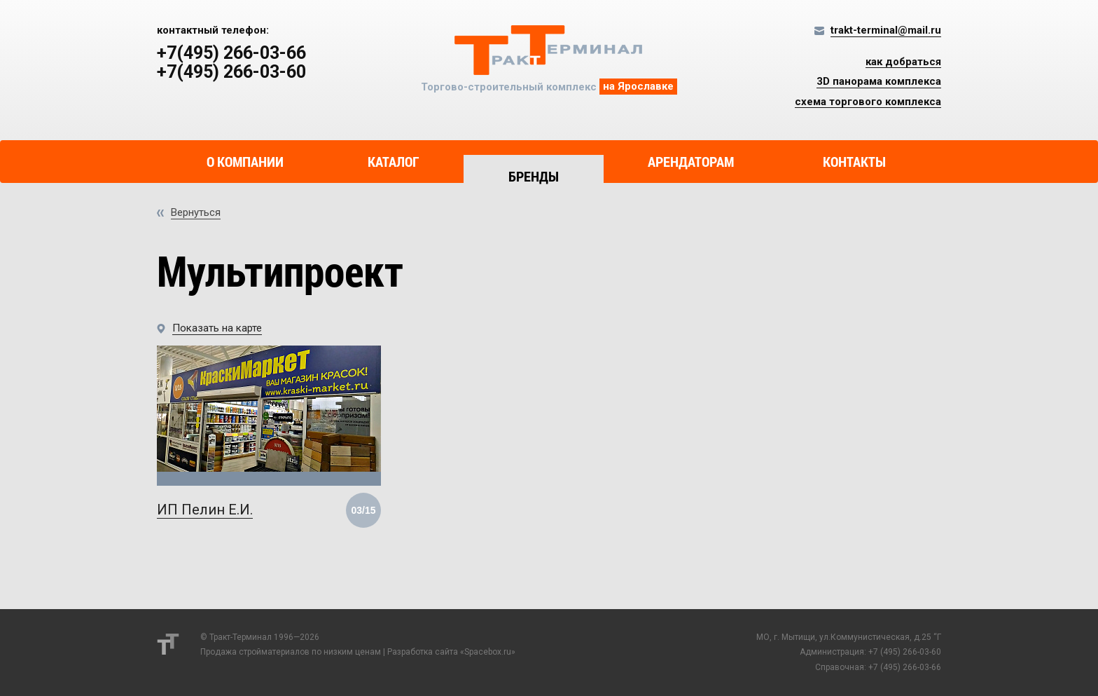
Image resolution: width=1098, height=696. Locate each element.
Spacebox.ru (487, 652)
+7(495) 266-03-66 (231, 53)
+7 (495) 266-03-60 (904, 652)
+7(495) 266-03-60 (231, 72)
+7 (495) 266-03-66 (904, 667)
